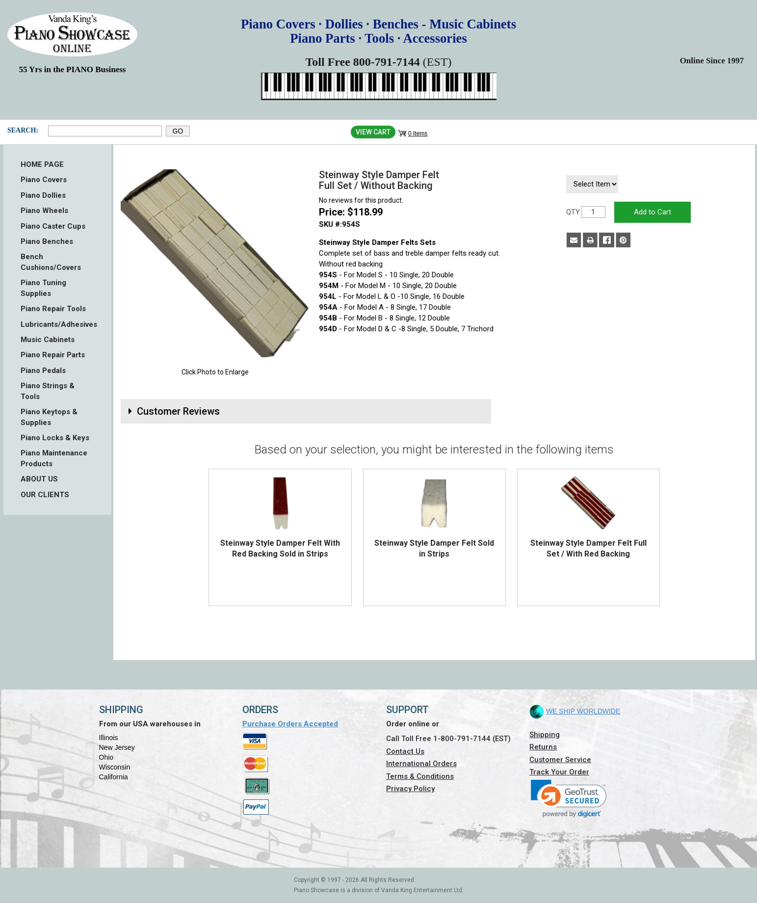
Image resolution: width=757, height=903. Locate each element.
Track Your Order (559, 772)
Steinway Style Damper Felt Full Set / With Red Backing (588, 548)
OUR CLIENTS (45, 494)
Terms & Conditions (420, 776)
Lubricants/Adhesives (57, 324)
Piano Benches (47, 241)
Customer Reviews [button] (178, 411)
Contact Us (405, 751)
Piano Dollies (43, 195)
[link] (568, 799)
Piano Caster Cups (53, 226)
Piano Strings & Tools (48, 390)
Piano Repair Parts (53, 354)
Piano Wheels (44, 210)
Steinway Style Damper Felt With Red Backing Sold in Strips (280, 548)
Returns (543, 747)
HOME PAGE (42, 164)
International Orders (421, 763)
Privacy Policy (410, 788)
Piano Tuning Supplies (43, 287)
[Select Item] (592, 184)
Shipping (544, 734)
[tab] (306, 411)
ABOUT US (39, 479)
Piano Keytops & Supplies (49, 416)
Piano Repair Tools (53, 308)
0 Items (417, 133)
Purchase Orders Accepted (290, 723)
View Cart (373, 132)
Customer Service (560, 759)
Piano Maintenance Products (54, 458)
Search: (22, 130)
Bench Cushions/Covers (51, 261)
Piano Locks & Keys (55, 437)
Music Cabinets (48, 339)
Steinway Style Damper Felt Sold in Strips (434, 548)
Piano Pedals (43, 370)
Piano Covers (44, 179)
